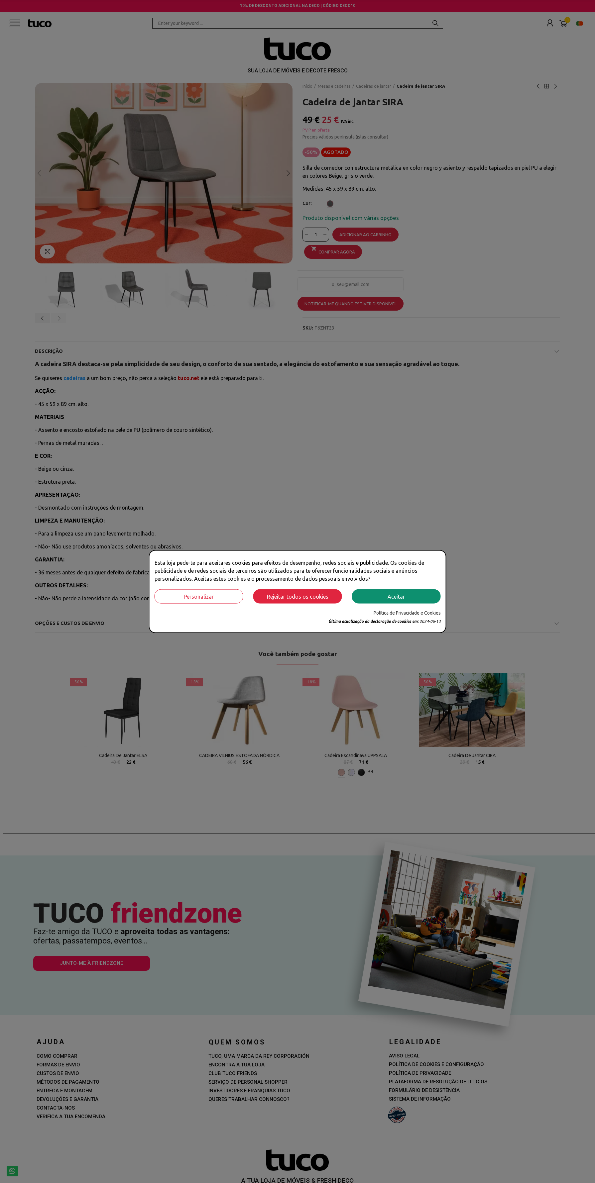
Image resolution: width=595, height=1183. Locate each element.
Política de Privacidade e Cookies (407, 613)
